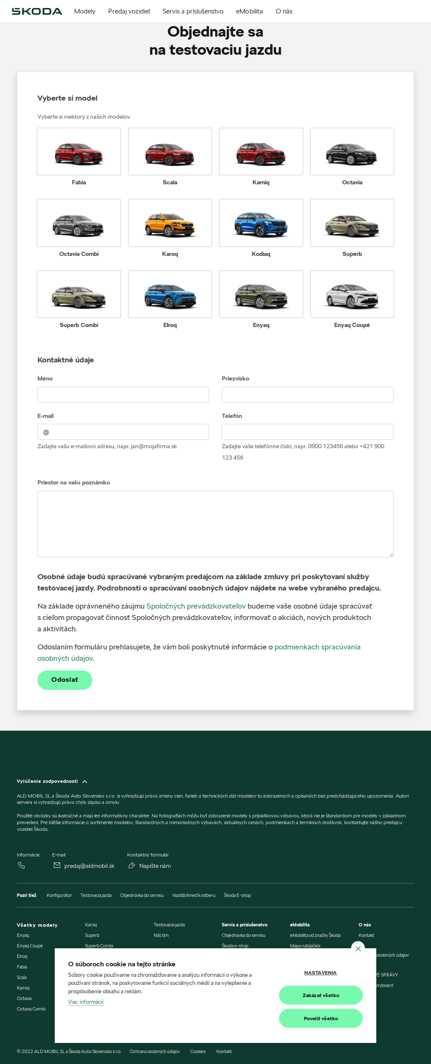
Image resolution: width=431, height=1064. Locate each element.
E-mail (45, 416)
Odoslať (64, 680)
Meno (45, 378)
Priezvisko (235, 378)
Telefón (232, 416)
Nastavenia (320, 972)
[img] (36, 11)
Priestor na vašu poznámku (73, 482)
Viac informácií (86, 1002)
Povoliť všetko (321, 1018)
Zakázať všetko (321, 995)
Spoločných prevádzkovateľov (196, 605)
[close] (358, 948)
